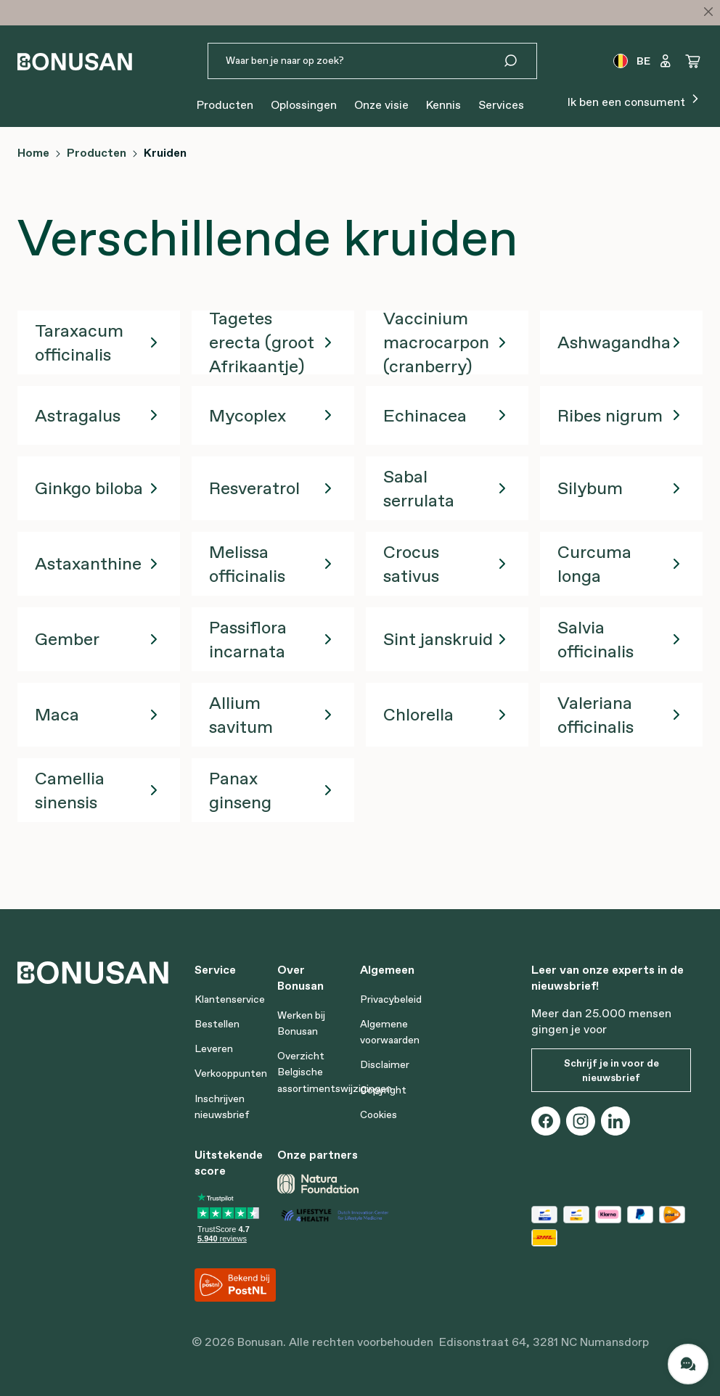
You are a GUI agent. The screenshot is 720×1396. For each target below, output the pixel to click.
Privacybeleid (391, 999)
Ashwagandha (614, 342)
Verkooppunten (231, 1073)
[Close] (708, 11)
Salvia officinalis (595, 639)
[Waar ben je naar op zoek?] (355, 61)
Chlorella (418, 714)
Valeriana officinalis (595, 715)
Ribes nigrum (610, 415)
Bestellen (217, 1024)
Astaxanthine (88, 563)
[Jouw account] (665, 61)
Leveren (214, 1048)
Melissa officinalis (247, 564)
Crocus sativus (411, 564)
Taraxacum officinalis (79, 342)
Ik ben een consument (635, 100)
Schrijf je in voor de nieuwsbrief (611, 1070)
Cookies (378, 1114)
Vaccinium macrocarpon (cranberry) (436, 342)
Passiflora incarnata (248, 639)
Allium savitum (241, 715)
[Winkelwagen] (693, 61)
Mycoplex (247, 415)
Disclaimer (384, 1064)
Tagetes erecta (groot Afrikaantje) (261, 342)
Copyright (383, 1090)
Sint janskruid (438, 639)
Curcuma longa (594, 564)
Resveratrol (254, 488)
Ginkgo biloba (89, 488)
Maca (57, 714)
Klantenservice (230, 999)
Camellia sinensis (70, 790)
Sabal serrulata (418, 488)
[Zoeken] (519, 61)
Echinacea (425, 415)
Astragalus (77, 415)
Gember (67, 639)
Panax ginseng (240, 790)
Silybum (590, 488)
